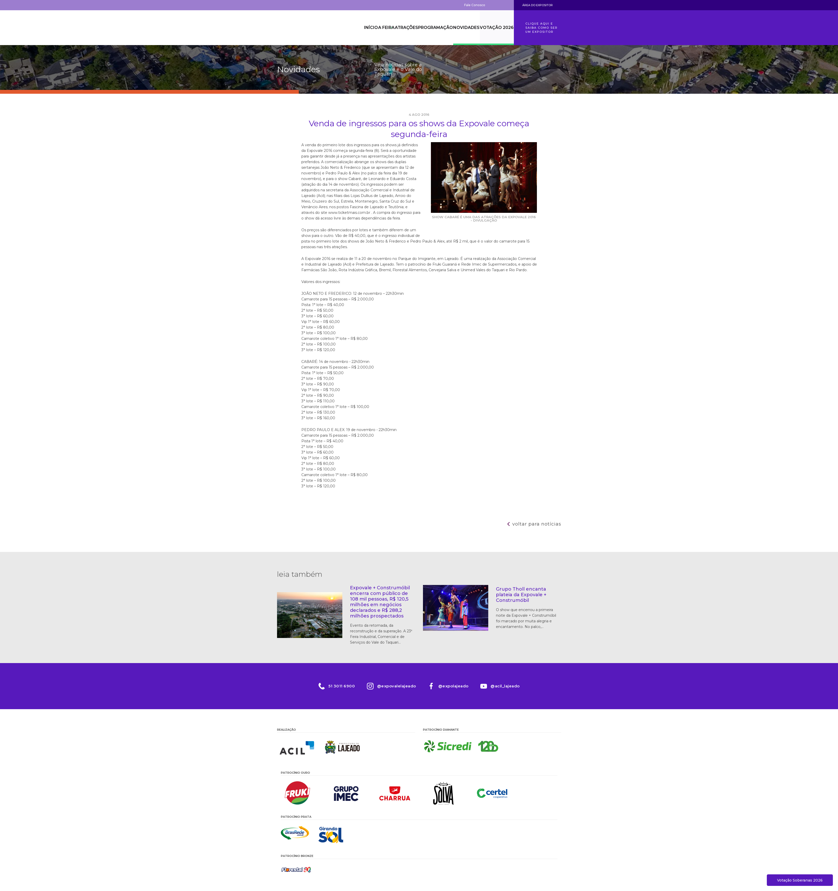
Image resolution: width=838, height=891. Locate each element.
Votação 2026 (496, 28)
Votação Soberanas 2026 (800, 880)
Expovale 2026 (305, 27)
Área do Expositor (537, 5)
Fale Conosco (474, 5)
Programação (428, 28)
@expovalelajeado (396, 686)
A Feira (369, 28)
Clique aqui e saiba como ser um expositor (541, 28)
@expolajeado (454, 686)
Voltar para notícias (536, 524)
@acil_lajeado (506, 686)
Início (347, 28)
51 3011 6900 (340, 686)
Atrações (395, 28)
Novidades (462, 28)
